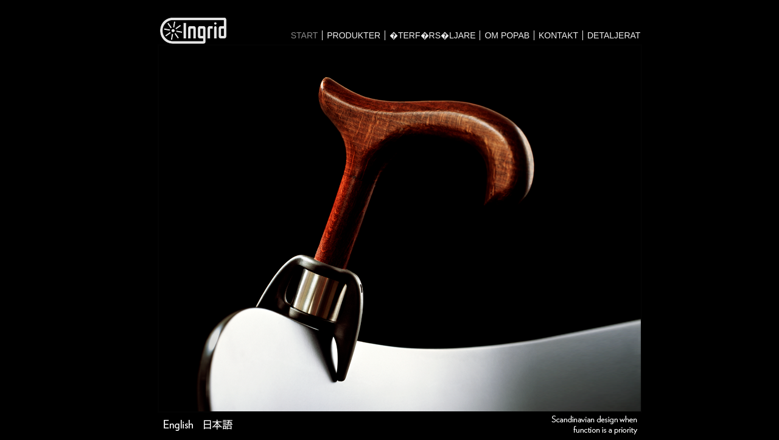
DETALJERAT (613, 35)
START (304, 35)
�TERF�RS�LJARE (433, 35)
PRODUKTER (353, 35)
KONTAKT (558, 35)
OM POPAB (506, 35)
